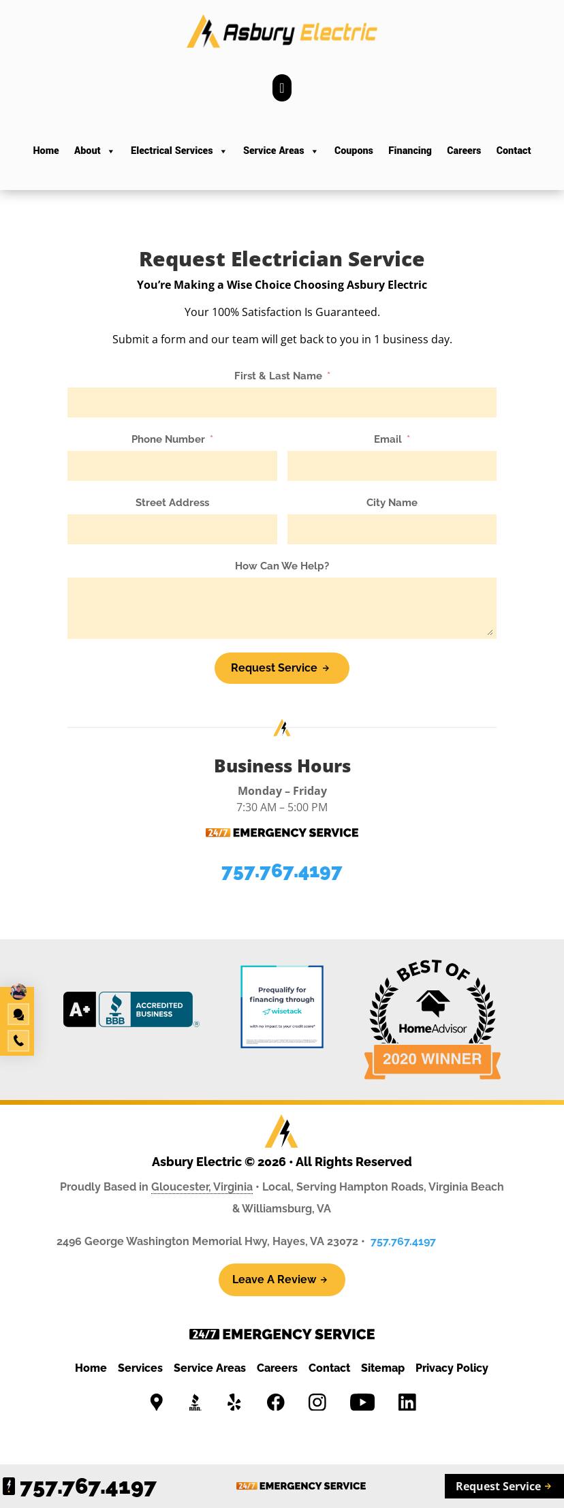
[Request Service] (282, 668)
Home (46, 151)
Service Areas (281, 151)
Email (388, 439)
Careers (464, 151)
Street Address (172, 503)
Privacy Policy (452, 1368)
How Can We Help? (282, 566)
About (95, 151)
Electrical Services (179, 151)
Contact (514, 151)
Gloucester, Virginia (202, 1186)
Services (140, 1368)
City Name (392, 503)
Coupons (353, 151)
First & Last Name (278, 376)
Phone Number (168, 439)
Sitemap (383, 1368)
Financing (410, 151)
